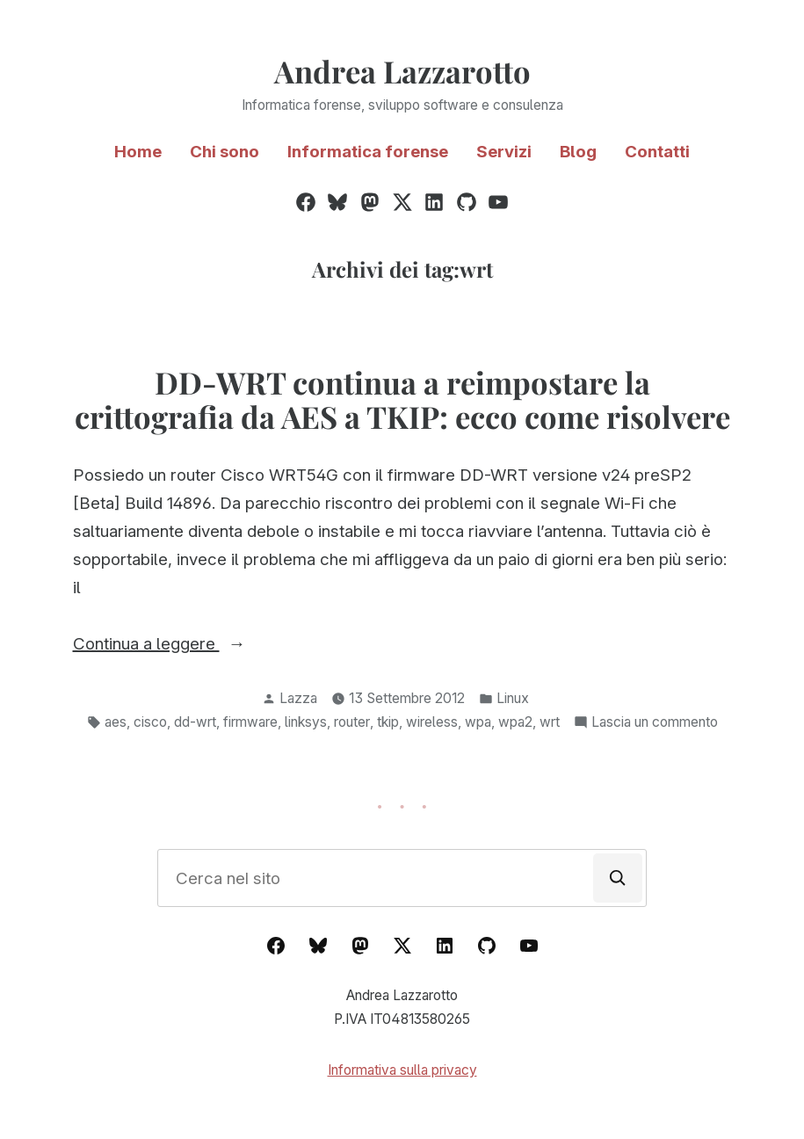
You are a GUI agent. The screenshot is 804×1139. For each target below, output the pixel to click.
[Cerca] (617, 878)
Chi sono (224, 151)
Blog (578, 151)
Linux (512, 698)
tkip (388, 722)
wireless (432, 722)
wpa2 (515, 722)
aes (116, 722)
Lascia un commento (654, 723)
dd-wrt (195, 722)
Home (138, 151)
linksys (306, 722)
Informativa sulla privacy (402, 1070)
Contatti (657, 151)
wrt (550, 722)
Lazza (298, 698)
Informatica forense (367, 151)
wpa (478, 722)
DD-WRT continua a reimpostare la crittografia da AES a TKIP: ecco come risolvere (402, 399)
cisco (150, 722)
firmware (250, 722)
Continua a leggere (191, 644)
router (352, 722)
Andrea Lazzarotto (402, 71)
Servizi (504, 151)
